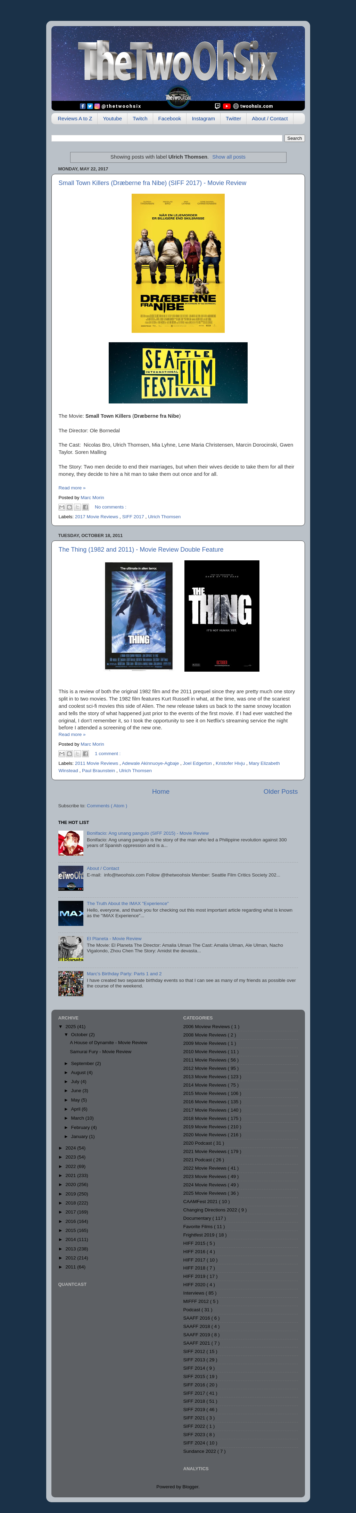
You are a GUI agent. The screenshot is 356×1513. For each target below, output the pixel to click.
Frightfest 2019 (199, 1235)
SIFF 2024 (195, 1443)
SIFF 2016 (195, 1384)
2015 (71, 1230)
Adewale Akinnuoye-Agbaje (151, 763)
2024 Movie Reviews (205, 1184)
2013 (71, 1248)
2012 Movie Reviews (205, 1068)
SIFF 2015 (195, 1376)
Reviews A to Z (75, 118)
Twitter (233, 118)
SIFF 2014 (195, 1368)
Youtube (112, 118)
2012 (71, 1257)
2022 (71, 1166)
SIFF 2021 (195, 1417)
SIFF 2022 (195, 1426)
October (80, 1034)
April (76, 1109)
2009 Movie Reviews (205, 1043)
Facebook (169, 118)
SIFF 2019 (195, 1409)
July (76, 1081)
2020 (71, 1184)
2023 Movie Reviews (205, 1176)
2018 (71, 1203)
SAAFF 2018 (197, 1326)
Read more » (72, 487)
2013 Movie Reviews (205, 1076)
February (81, 1127)
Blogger (190, 1486)
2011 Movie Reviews (97, 763)
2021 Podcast (198, 1159)
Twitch (140, 118)
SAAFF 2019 (197, 1334)
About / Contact (270, 118)
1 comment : (108, 753)
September (83, 1063)
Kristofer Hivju (231, 763)
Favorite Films (198, 1226)
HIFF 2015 (195, 1243)
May (76, 1100)
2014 (71, 1239)
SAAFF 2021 (197, 1343)
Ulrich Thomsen (164, 516)
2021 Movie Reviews (205, 1151)
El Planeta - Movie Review (114, 938)
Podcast (192, 1309)
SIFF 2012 (195, 1351)
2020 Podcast (198, 1143)
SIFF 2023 (195, 1434)
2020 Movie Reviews (205, 1134)
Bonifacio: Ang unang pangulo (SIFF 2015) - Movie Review (148, 833)
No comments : (110, 507)
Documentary (198, 1218)
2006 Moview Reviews (207, 1026)
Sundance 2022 (200, 1451)
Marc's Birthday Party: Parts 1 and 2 (124, 973)
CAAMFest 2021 (201, 1201)
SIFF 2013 (195, 1359)
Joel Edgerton (198, 763)
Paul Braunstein (99, 770)
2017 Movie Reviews (97, 516)
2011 (71, 1267)
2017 (71, 1212)
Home (160, 791)
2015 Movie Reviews (205, 1093)
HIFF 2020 (195, 1284)
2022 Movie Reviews (205, 1168)
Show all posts (229, 157)
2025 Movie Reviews (205, 1193)
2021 (71, 1175)
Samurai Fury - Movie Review (100, 1051)
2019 (71, 1193)
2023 (71, 1157)
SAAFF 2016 (197, 1318)
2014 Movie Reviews (205, 1085)
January (80, 1136)
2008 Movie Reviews (205, 1035)
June (77, 1090)
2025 (71, 1026)
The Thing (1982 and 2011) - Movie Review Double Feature (141, 549)
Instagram (203, 118)
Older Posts (281, 791)
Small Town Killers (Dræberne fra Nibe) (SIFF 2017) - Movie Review (153, 182)
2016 (71, 1221)
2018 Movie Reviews (205, 1118)
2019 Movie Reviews (205, 1126)
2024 (71, 1148)
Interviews (194, 1293)
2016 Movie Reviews (205, 1101)
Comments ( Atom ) (107, 805)
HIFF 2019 (195, 1276)
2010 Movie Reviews (205, 1051)
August (79, 1072)
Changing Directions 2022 (211, 1209)
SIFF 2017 (134, 516)
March (78, 1118)
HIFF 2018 (195, 1268)
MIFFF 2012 (196, 1301)
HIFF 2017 (195, 1260)
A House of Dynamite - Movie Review (108, 1042)
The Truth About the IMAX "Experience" (128, 903)
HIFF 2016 (195, 1251)
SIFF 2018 (195, 1401)
